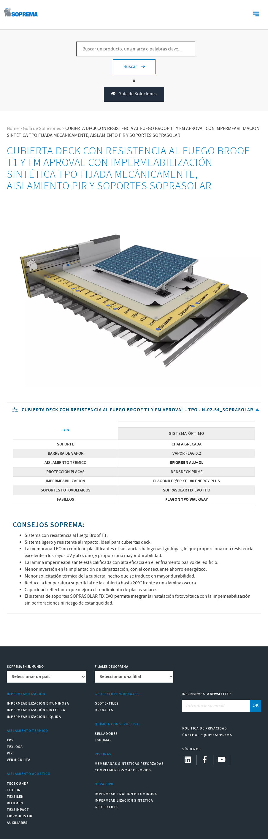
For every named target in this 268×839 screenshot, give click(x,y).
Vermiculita (19, 759)
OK (256, 705)
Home (13, 129)
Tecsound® (17, 783)
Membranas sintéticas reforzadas (129, 763)
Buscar (134, 67)
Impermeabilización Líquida (34, 716)
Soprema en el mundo (25, 666)
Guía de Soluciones (134, 94)
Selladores (106, 733)
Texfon (14, 790)
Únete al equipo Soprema (207, 735)
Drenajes (104, 710)
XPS (10, 740)
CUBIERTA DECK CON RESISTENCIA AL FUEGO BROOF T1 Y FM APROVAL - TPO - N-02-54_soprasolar (136, 410)
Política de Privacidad (204, 728)
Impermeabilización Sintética (36, 710)
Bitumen (15, 803)
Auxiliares (17, 822)
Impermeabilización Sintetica (124, 800)
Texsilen (15, 796)
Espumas (103, 740)
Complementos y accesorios (123, 770)
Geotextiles (107, 703)
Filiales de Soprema (111, 666)
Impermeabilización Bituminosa (38, 703)
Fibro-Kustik (19, 816)
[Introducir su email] (216, 706)
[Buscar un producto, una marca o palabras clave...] (135, 49)
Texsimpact (18, 809)
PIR (10, 753)
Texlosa (15, 746)
